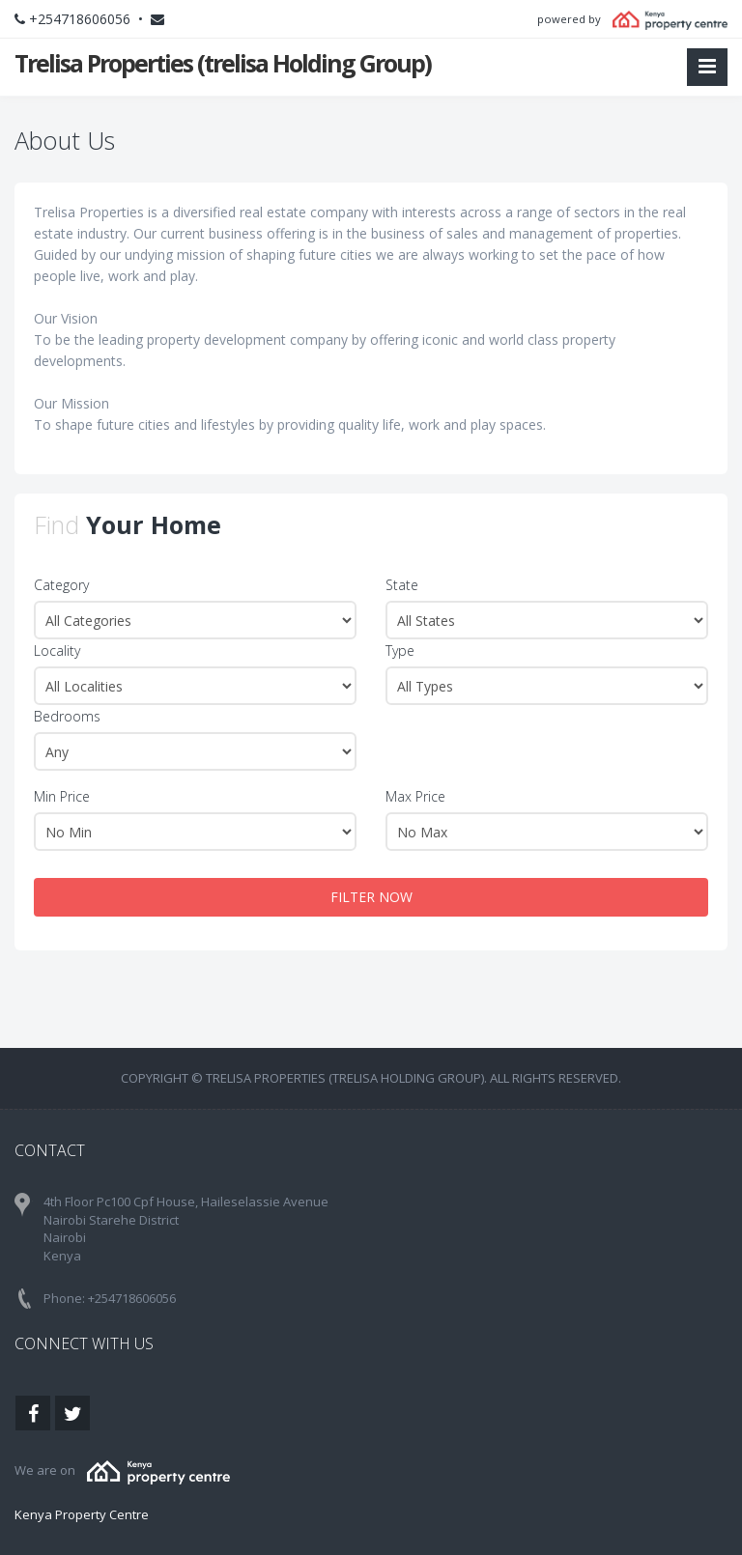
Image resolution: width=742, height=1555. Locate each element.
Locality (57, 650)
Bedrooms (67, 716)
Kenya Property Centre (81, 1514)
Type (399, 650)
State (401, 585)
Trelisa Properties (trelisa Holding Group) (222, 62)
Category (61, 585)
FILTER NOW (371, 897)
